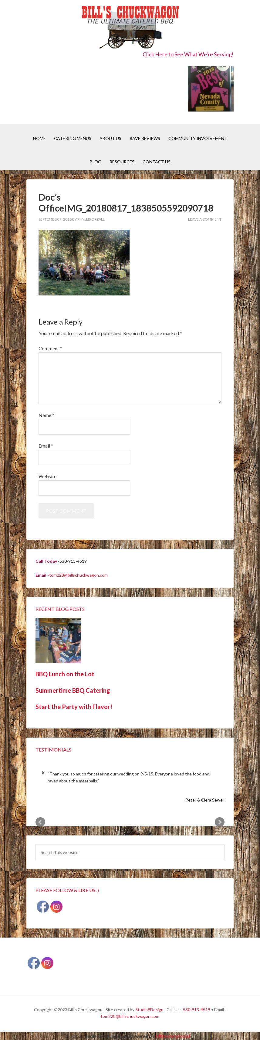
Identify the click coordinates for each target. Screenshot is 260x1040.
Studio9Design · (150, 1009)
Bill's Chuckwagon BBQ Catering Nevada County (129, 28)
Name (46, 415)
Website (47, 476)
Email (46, 445)
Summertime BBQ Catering (72, 690)
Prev (40, 822)
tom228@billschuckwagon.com (78, 575)
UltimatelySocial (172, 1036)
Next (220, 822)
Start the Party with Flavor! (73, 706)
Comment (50, 348)
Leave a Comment (204, 219)
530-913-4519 (196, 1009)
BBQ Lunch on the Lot (64, 674)
